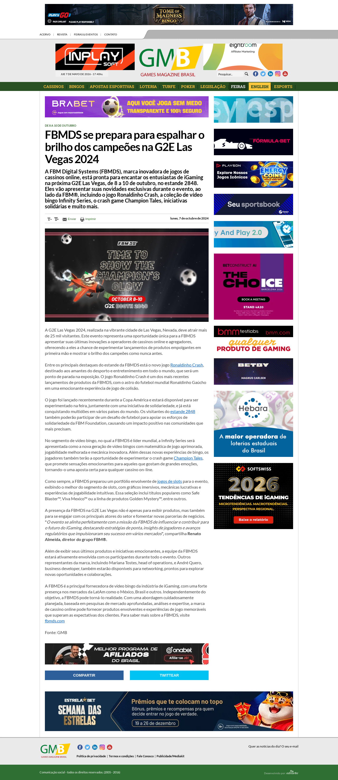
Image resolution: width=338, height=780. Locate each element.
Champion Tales (188, 457)
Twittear (169, 675)
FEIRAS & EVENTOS (86, 34)
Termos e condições (121, 756)
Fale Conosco (145, 756)
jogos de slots (169, 481)
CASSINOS (54, 86)
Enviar (72, 219)
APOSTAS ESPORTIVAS (112, 86)
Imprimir (90, 219)
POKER (188, 86)
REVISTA (62, 34)
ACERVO (45, 34)
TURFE (169, 86)
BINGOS (76, 86)
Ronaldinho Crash (186, 364)
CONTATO (110, 34)
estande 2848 (182, 411)
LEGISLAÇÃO (213, 86)
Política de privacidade (91, 756)
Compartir (84, 675)
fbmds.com (55, 620)
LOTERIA (148, 86)
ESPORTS (283, 86)
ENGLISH (260, 86)
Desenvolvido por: (281, 772)
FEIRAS (238, 86)
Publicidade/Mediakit (170, 756)
